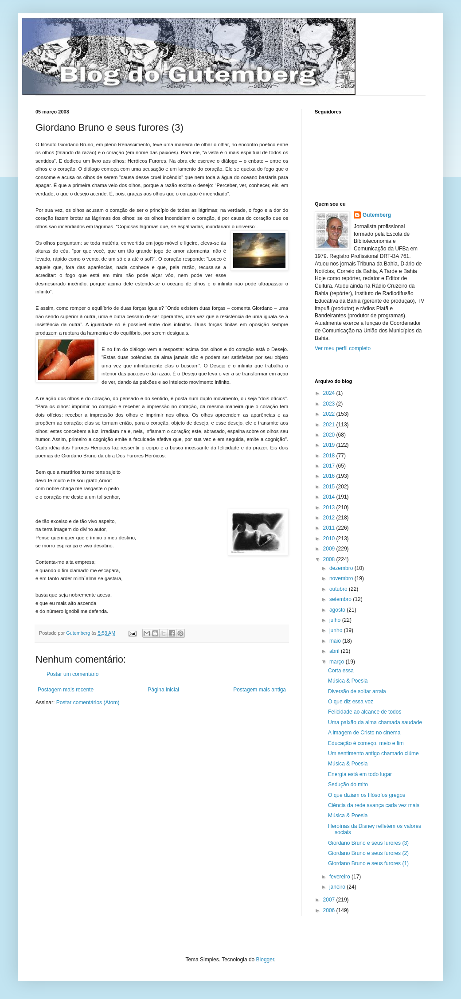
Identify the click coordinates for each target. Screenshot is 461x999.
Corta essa (341, 670)
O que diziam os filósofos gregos (366, 795)
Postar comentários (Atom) (88, 702)
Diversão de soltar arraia (357, 691)
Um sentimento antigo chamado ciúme (373, 753)
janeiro (338, 887)
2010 (329, 538)
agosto (338, 610)
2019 (329, 445)
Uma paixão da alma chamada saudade (375, 722)
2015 (329, 487)
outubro (339, 589)
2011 (329, 528)
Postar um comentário (72, 674)
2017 (329, 466)
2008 (329, 559)
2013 (329, 507)
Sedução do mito (348, 784)
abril (335, 651)
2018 (329, 456)
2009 (329, 549)
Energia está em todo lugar (360, 774)
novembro (342, 578)
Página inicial (163, 690)
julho (335, 620)
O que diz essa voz (350, 702)
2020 (329, 435)
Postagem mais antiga (259, 690)
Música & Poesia (347, 681)
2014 (329, 497)
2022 (329, 414)
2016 (329, 476)
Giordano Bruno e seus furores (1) (368, 863)
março (337, 662)
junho (336, 630)
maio (335, 641)
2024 (329, 393)
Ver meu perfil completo (343, 348)
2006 (329, 910)
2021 (329, 424)
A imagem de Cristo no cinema (364, 733)
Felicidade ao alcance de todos (364, 712)
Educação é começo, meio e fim (366, 743)
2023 (329, 404)
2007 (329, 900)
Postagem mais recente (66, 690)
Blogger (265, 959)
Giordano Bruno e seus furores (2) (368, 853)
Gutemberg (377, 215)
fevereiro (340, 877)
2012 (329, 518)
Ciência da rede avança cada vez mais (373, 805)
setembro (341, 599)
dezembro (342, 568)
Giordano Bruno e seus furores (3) (368, 843)
